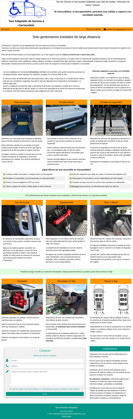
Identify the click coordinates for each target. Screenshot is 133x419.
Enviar (44, 394)
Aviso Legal (66, 416)
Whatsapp (75, 186)
